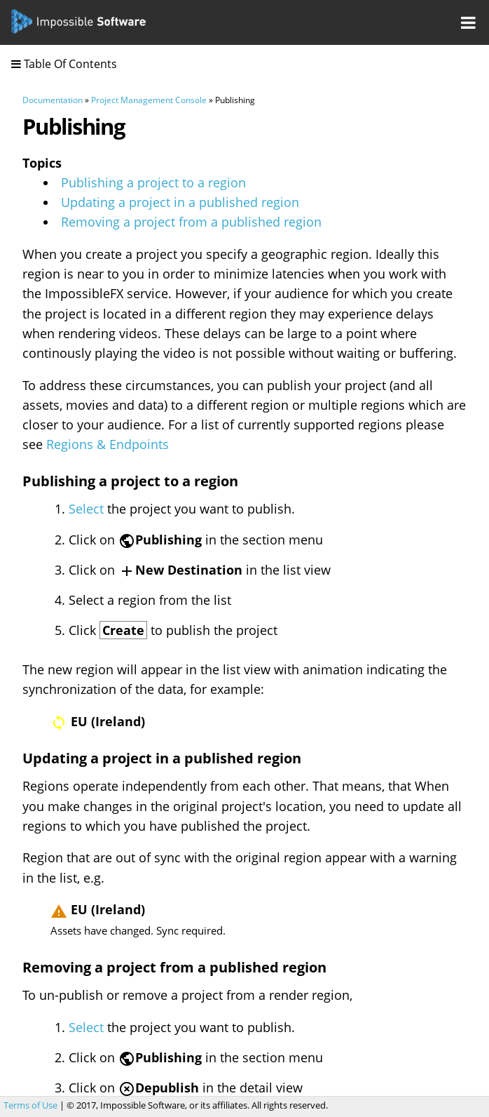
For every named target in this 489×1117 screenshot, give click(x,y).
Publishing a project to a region (153, 182)
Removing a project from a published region (191, 221)
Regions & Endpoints (107, 444)
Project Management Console (149, 100)
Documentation (52, 100)
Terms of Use (30, 1105)
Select (86, 508)
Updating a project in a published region (180, 202)
